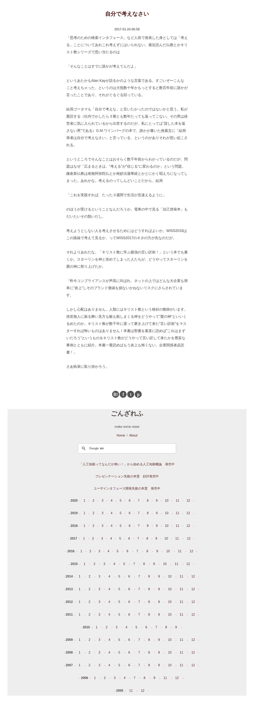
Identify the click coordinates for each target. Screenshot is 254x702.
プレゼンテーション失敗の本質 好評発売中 (127, 476)
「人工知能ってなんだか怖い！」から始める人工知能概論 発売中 (127, 464)
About (133, 435)
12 (188, 500)
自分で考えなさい (127, 14)
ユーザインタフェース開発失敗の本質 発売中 (127, 488)
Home (121, 435)
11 (177, 500)
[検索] (126, 448)
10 (166, 500)
